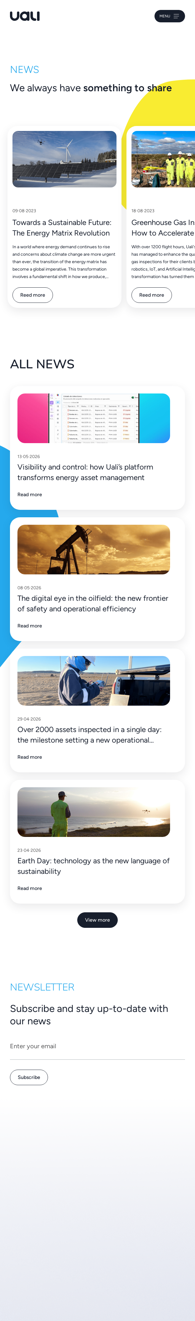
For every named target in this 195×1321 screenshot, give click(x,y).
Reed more (32, 295)
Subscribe (29, 1077)
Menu (169, 16)
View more (97, 920)
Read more (29, 494)
